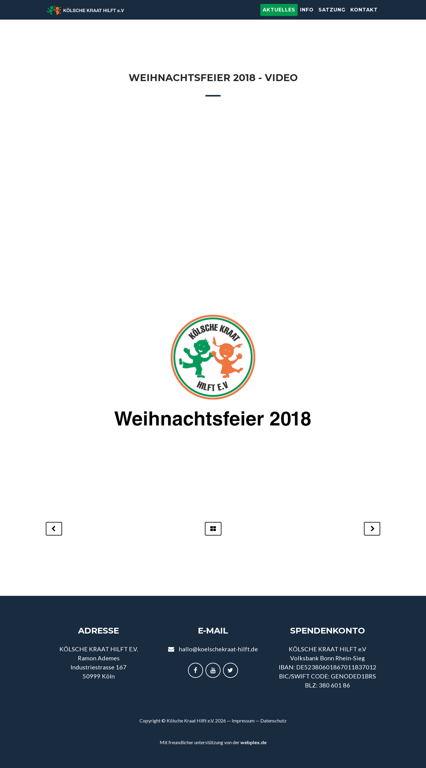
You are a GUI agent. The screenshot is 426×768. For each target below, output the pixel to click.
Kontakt (364, 16)
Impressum (243, 720)
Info (307, 16)
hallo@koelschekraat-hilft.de (218, 649)
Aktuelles (279, 16)
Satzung (332, 16)
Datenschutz (273, 720)
